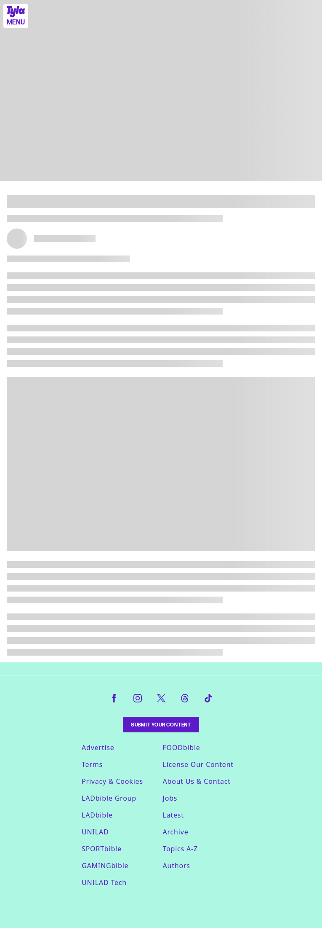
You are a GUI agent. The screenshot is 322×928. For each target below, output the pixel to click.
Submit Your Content (161, 724)
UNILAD (95, 832)
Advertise (98, 747)
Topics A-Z (180, 848)
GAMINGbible (105, 865)
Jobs (170, 798)
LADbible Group (109, 798)
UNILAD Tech (104, 882)
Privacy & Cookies (112, 781)
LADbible (97, 815)
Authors (176, 865)
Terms (92, 764)
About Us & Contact (197, 781)
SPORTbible (102, 848)
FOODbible (181, 747)
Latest (173, 815)
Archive (176, 832)
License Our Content (198, 764)
